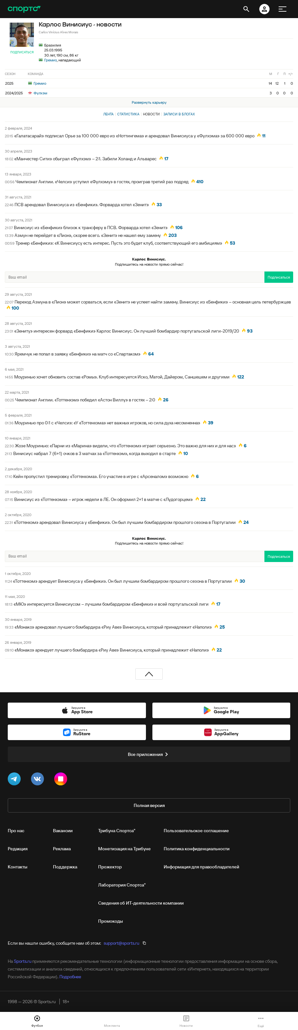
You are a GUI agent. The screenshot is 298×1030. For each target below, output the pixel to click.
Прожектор (110, 867)
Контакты (17, 867)
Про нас (16, 831)
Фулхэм (37, 92)
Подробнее (70, 977)
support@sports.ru (121, 943)
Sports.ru (22, 961)
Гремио (50, 60)
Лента (108, 114)
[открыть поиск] (246, 9)
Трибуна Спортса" (116, 831)
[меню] (282, 9)
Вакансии (63, 831)
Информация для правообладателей (201, 867)
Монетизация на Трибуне (124, 849)
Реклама (62, 849)
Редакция (17, 849)
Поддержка (65, 867)
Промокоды (110, 921)
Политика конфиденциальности (197, 849)
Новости (151, 114)
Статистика (128, 114)
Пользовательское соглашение (196, 831)
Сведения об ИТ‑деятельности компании (141, 903)
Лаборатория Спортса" (122, 885)
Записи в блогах (179, 114)
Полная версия (149, 805)
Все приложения (149, 754)
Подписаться (22, 52)
